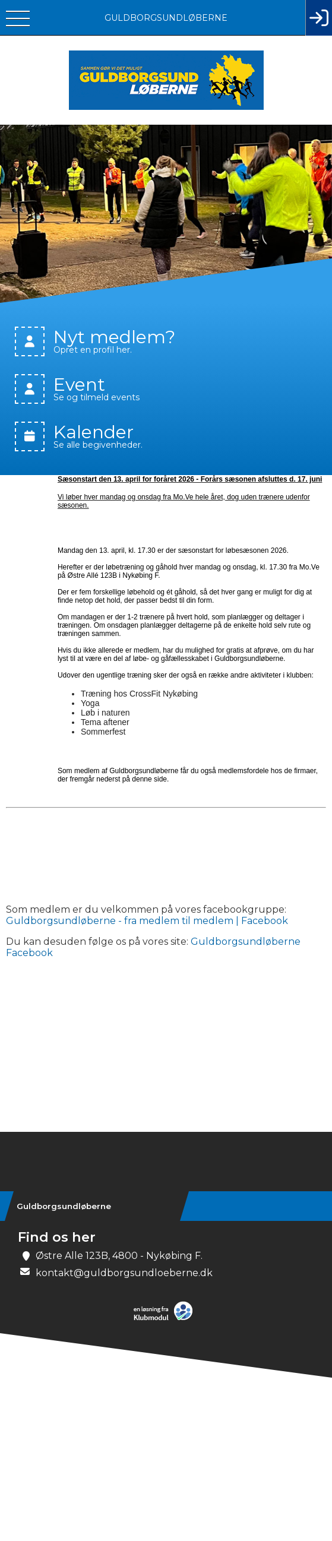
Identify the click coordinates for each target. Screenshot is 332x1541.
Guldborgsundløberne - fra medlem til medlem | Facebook (147, 920)
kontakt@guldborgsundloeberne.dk (124, 1273)
